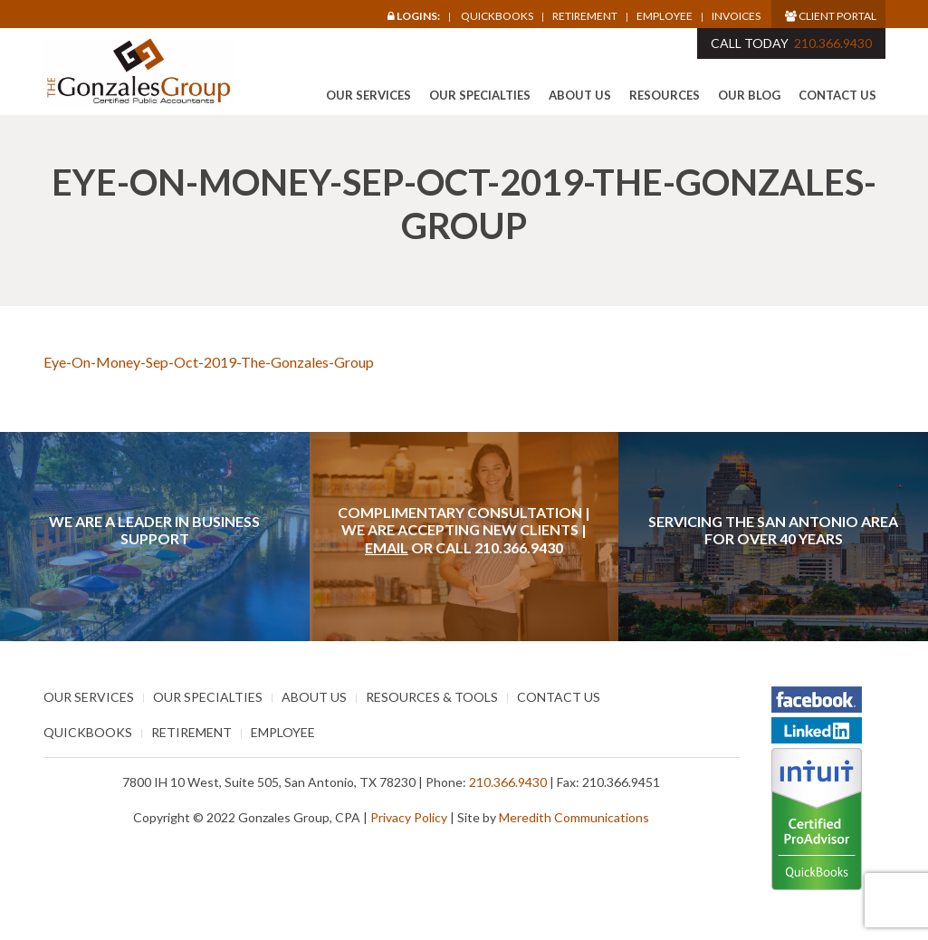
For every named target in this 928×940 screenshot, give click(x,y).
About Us (580, 95)
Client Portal (830, 16)
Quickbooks (497, 16)
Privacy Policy (408, 817)
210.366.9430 (833, 43)
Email (386, 547)
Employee (664, 16)
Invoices (736, 16)
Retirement (584, 16)
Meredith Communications (574, 817)
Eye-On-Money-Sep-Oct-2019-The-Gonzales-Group (208, 361)
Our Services (368, 95)
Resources (664, 95)
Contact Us (837, 95)
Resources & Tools (432, 697)
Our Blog (749, 95)
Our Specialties (480, 95)
